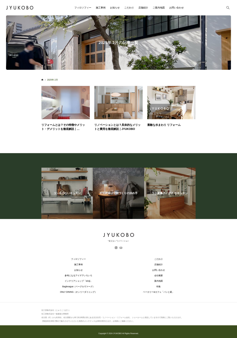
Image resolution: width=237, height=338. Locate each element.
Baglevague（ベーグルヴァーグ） (78, 286)
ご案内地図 (159, 7)
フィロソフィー (82, 7)
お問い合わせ (176, 7)
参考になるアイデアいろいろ (78, 275)
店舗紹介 (143, 7)
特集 (158, 286)
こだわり (129, 7)
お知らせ (115, 7)
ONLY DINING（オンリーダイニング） (78, 292)
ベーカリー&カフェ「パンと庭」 (158, 292)
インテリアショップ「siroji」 (78, 281)
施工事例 (101, 7)
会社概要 (158, 275)
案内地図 (158, 281)
